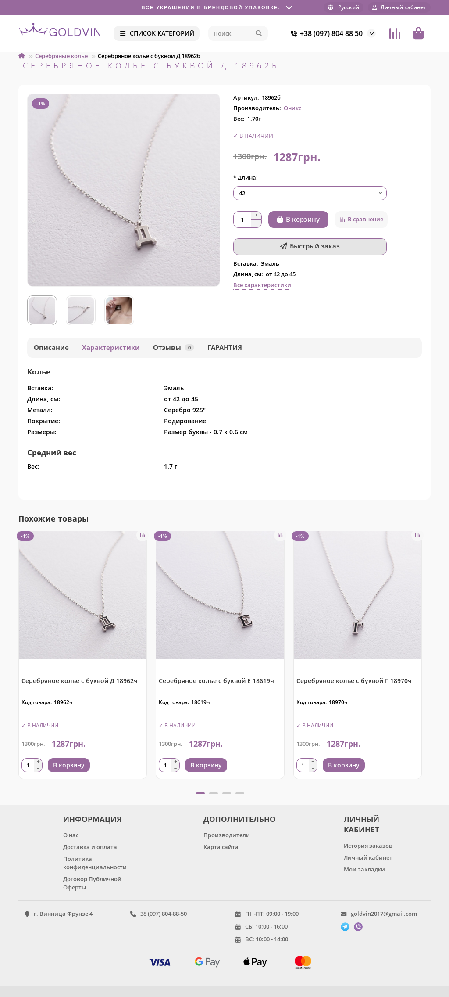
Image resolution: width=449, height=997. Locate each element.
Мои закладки (364, 869)
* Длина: (245, 177)
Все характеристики (262, 285)
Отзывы (173, 347)
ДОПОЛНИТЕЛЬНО (238, 819)
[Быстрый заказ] (310, 246)
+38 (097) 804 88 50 (325, 33)
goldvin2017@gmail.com (384, 914)
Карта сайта (221, 847)
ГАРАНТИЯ (224, 347)
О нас (70, 835)
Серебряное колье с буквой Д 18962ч (79, 681)
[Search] (238, 33)
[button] (200, 793)
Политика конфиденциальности (95, 863)
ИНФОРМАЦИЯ (92, 819)
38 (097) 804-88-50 (163, 914)
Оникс (292, 108)
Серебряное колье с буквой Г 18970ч (354, 681)
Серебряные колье (61, 56)
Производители (226, 835)
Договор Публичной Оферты (92, 883)
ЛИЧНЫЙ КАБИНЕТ (361, 824)
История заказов (368, 845)
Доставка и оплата (90, 847)
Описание (51, 347)
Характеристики (111, 347)
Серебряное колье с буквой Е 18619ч (216, 681)
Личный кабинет (368, 857)
